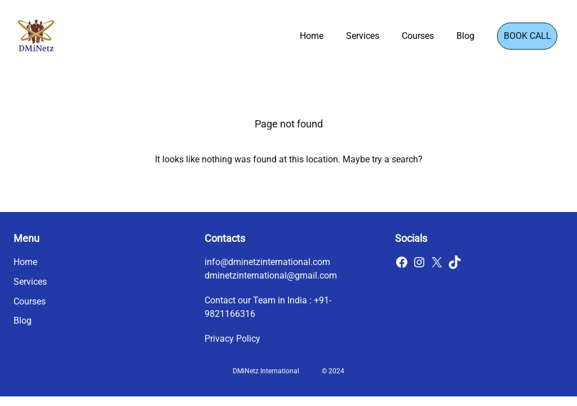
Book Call (527, 35)
